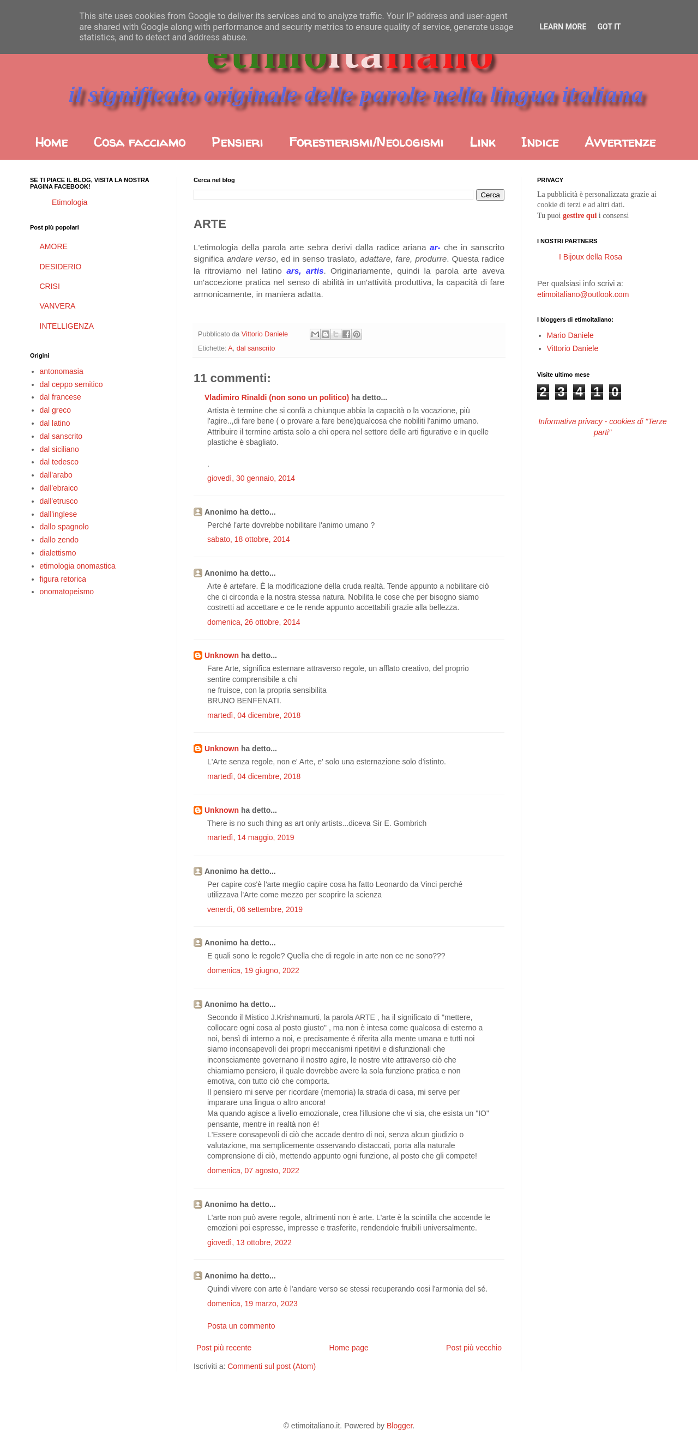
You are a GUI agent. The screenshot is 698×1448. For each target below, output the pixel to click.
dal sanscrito (256, 348)
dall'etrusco (59, 501)
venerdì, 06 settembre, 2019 (255, 909)
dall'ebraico (59, 488)
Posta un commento (241, 1326)
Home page (348, 1347)
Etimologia (69, 202)
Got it (609, 26)
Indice (539, 142)
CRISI (50, 286)
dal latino (55, 423)
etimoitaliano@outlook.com (583, 294)
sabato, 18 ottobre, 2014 (248, 539)
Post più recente (223, 1347)
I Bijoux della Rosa (590, 256)
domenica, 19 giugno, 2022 (253, 970)
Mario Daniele (570, 335)
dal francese (60, 397)
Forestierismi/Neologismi (366, 142)
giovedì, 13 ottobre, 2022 (249, 1242)
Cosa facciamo (139, 142)
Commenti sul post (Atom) (271, 1366)
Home (51, 142)
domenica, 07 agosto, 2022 (253, 1170)
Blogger (399, 1425)
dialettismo (58, 552)
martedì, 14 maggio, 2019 (250, 837)
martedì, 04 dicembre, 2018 (253, 715)
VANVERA (58, 305)
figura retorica (63, 579)
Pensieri (237, 142)
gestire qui (580, 216)
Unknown (221, 655)
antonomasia (61, 371)
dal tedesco (59, 461)
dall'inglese (58, 514)
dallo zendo (59, 539)
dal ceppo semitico (71, 384)
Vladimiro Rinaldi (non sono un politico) (276, 397)
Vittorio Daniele (573, 348)
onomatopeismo (67, 591)
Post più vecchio (474, 1347)
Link (482, 142)
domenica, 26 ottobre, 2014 (253, 622)
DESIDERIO (61, 266)
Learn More (562, 26)
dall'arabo (56, 474)
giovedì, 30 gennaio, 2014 (251, 478)
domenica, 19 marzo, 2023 (252, 1303)
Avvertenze (620, 142)
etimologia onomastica (78, 566)
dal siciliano (59, 449)
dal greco (55, 410)
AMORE (54, 246)
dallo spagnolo (64, 526)
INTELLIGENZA (67, 326)
